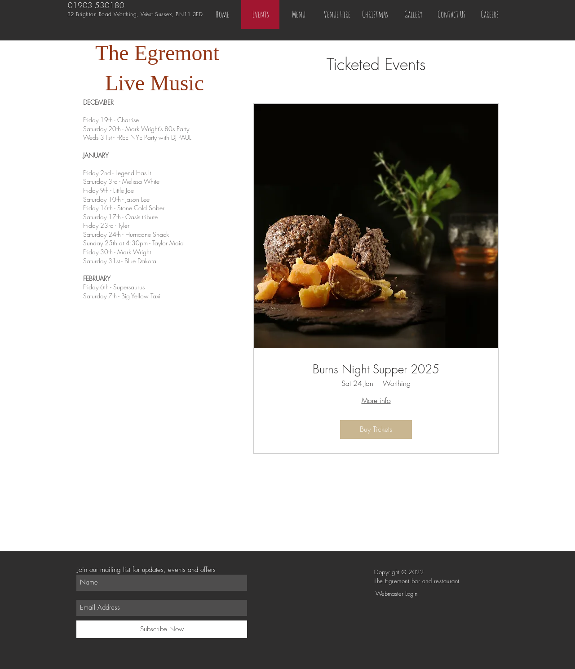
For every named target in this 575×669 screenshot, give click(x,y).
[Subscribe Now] (161, 629)
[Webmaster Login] (396, 593)
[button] (375, 14)
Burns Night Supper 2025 (376, 370)
